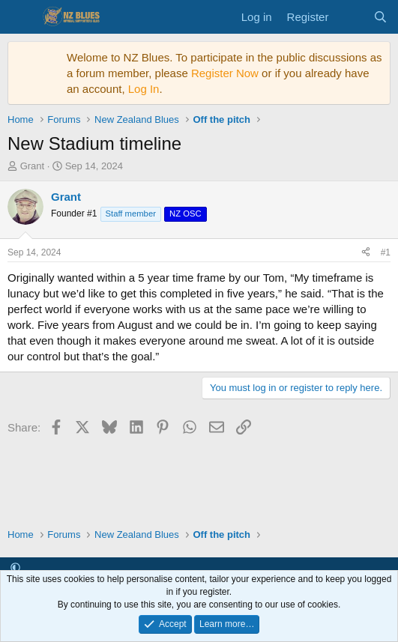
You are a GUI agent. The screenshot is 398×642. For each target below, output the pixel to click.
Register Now (225, 73)
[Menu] (20, 17)
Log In (144, 88)
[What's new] (350, 17)
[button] (15, 568)
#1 (386, 252)
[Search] (380, 17)
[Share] (366, 252)
